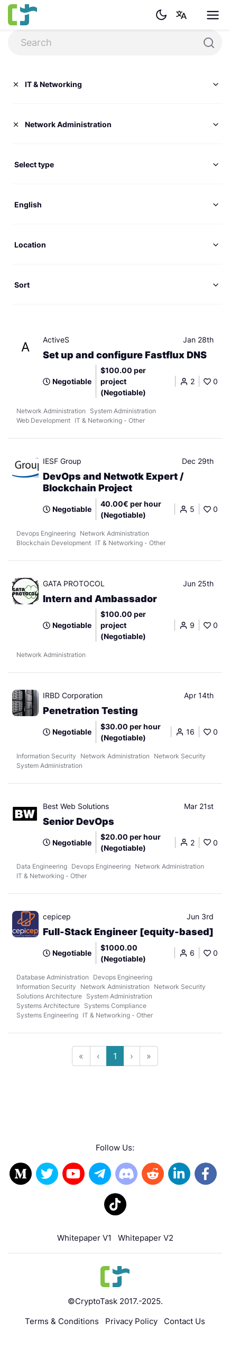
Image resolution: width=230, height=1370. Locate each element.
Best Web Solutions (76, 806)
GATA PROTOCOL (74, 583)
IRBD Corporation (73, 695)
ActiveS (56, 339)
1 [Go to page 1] (115, 1056)
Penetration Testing (90, 710)
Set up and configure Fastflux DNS (125, 354)
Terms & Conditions (62, 1321)
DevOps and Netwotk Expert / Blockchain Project (113, 482)
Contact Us (184, 1321)
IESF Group (62, 460)
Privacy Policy (131, 1321)
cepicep (57, 916)
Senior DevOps (78, 821)
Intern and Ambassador (100, 598)
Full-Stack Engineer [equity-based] (128, 931)
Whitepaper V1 (84, 1238)
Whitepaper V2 (145, 1238)
